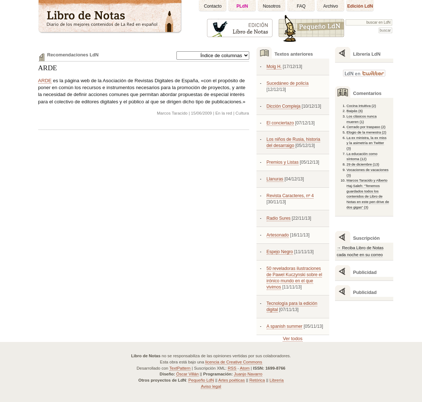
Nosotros (272, 6)
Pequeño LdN (201, 380)
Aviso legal (211, 386)
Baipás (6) (355, 111)
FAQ (301, 6)
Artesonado (278, 235)
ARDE (47, 68)
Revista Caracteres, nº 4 (290, 195)
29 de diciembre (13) (363, 164)
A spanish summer (285, 326)
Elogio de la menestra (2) (366, 132)
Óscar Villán (187, 374)
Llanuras (275, 179)
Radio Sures (279, 218)
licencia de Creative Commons (233, 362)
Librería (277, 380)
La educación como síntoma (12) (362, 156)
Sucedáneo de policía (288, 83)
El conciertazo (280, 123)
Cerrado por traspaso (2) (366, 127)
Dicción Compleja (284, 106)
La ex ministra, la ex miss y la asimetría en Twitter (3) (367, 143)
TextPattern (180, 368)
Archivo (330, 6)
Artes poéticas (231, 380)
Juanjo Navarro (248, 374)
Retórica (257, 380)
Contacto (213, 6)
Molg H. (274, 66)
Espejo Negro (280, 251)
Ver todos (292, 338)
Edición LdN (360, 6)
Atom (245, 368)
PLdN (242, 6)
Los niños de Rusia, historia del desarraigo (294, 142)
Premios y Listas (283, 162)
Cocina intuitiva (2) (361, 106)
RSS (232, 368)
